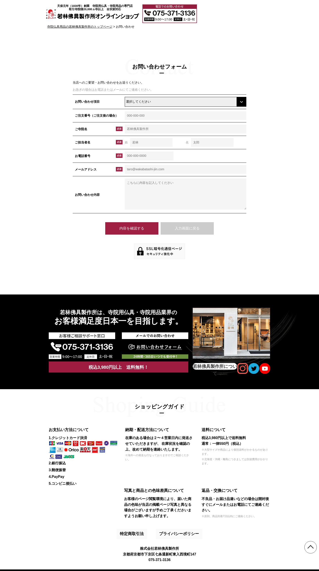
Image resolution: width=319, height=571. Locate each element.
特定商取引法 (134, 530)
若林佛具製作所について (215, 366)
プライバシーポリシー (173, 530)
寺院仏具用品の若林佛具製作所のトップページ (79, 26)
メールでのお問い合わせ (254, 12)
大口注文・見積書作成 (217, 12)
